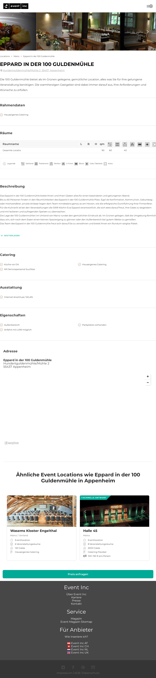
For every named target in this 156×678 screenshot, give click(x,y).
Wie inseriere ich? (76, 636)
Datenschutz (90, 673)
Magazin (76, 618)
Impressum (64, 673)
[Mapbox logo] (11, 443)
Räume (6, 133)
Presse (76, 600)
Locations (5, 56)
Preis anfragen (78, 574)
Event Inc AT (77, 643)
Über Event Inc (76, 594)
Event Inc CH (78, 646)
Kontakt (76, 603)
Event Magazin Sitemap (76, 621)
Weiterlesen (10, 235)
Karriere (76, 597)
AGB (77, 673)
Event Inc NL (77, 649)
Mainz (16, 56)
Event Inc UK (78, 652)
